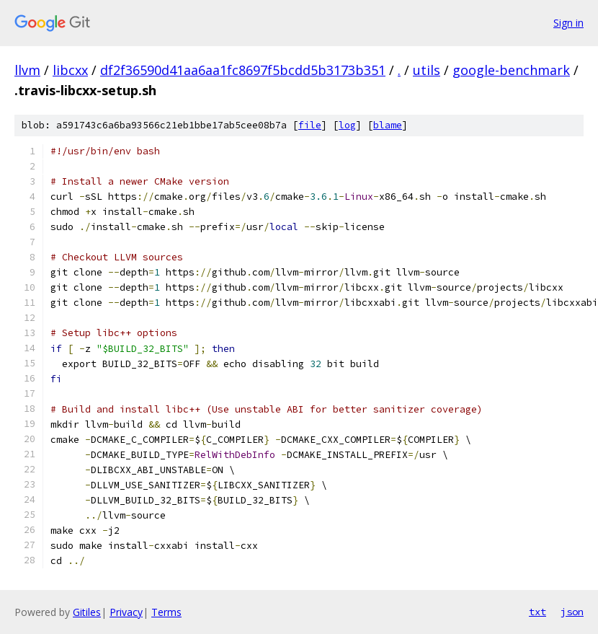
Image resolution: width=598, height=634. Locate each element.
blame (387, 125)
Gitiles (87, 612)
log (347, 125)
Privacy (126, 612)
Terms (166, 612)
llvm (27, 70)
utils (426, 70)
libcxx (70, 70)
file (309, 125)
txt (537, 611)
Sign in (568, 23)
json (572, 611)
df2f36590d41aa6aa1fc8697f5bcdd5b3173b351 (242, 70)
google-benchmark (511, 70)
